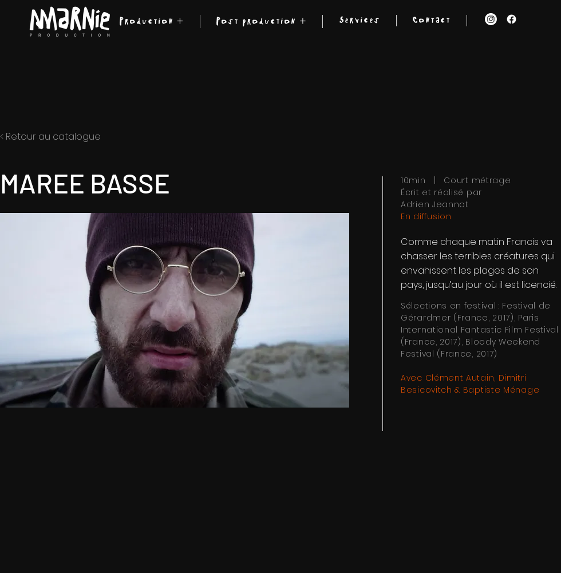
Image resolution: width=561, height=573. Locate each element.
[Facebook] (511, 19)
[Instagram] (491, 19)
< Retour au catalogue (50, 136)
